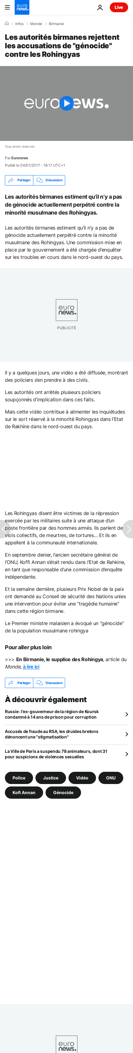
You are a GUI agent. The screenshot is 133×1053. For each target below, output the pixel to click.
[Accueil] (7, 23)
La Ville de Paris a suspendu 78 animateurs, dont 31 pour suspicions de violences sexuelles (56, 754)
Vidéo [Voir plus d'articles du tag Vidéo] (82, 777)
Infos (19, 24)
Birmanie (56, 24)
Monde (36, 24)
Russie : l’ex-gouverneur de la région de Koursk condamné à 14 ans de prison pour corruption (52, 714)
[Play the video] (66, 103)
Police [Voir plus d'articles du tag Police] (19, 777)
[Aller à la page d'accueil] (22, 7)
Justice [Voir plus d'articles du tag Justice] (50, 777)
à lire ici (31, 667)
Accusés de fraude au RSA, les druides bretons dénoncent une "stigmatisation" (51, 734)
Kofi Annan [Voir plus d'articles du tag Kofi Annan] (24, 792)
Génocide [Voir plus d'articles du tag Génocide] (63, 792)
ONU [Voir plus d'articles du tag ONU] (111, 777)
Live (119, 7)
